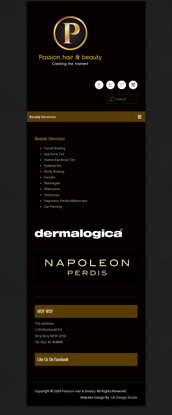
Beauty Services (43, 117)
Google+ (121, 85)
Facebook (99, 85)
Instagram (133, 85)
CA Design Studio (124, 397)
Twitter (110, 85)
